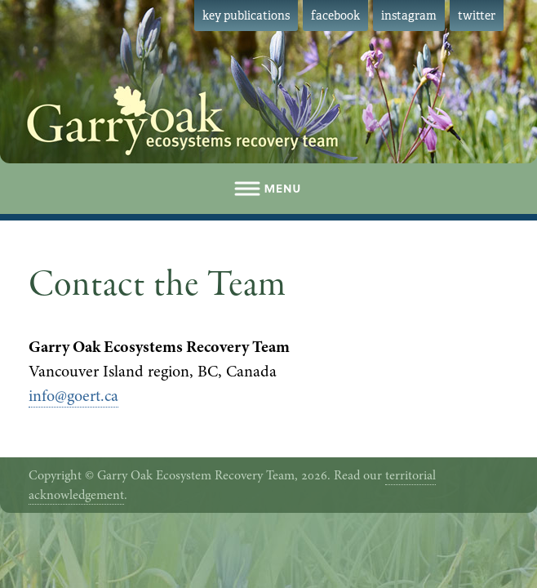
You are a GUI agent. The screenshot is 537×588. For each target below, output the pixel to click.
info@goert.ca (73, 396)
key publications (246, 15)
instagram (409, 15)
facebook (335, 15)
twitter (476, 15)
